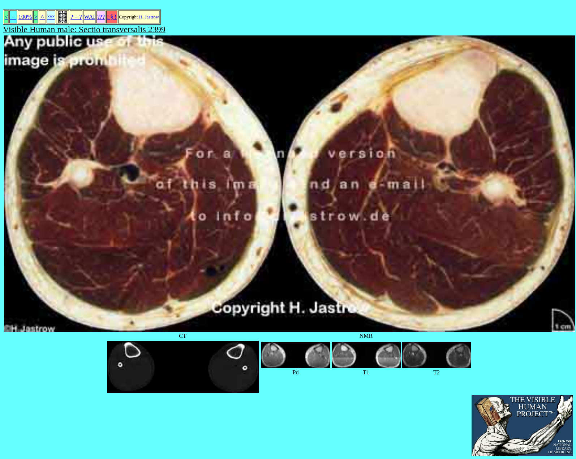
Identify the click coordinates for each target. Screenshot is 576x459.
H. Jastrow (149, 17)
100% (25, 17)
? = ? (76, 17)
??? (101, 17)
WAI (89, 17)
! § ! (112, 17)
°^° (51, 17)
